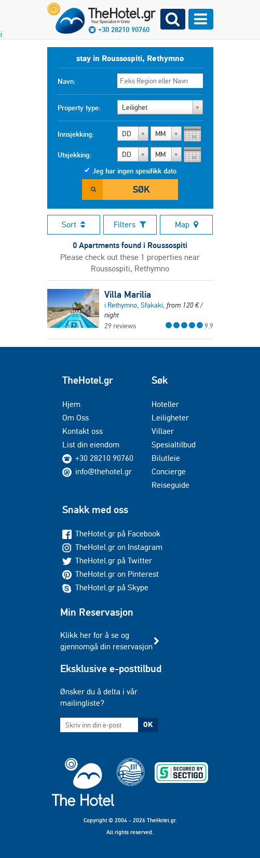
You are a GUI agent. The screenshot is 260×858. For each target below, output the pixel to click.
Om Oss (75, 418)
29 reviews (120, 325)
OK (148, 724)
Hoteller (165, 404)
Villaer (163, 431)
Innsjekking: (76, 134)
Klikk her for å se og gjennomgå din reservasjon (106, 640)
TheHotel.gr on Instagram (112, 547)
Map (186, 224)
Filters (130, 224)
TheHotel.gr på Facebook (111, 534)
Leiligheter (170, 418)
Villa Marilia (127, 294)
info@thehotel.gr (97, 471)
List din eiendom (90, 444)
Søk (141, 189)
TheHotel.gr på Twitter (107, 560)
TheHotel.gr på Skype (105, 587)
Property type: (79, 107)
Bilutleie (166, 458)
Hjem (71, 404)
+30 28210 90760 (104, 458)
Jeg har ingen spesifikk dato (134, 171)
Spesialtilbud (174, 444)
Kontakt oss (82, 431)
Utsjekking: (74, 154)
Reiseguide (170, 485)
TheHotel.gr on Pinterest (110, 574)
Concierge (169, 471)
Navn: (67, 81)
